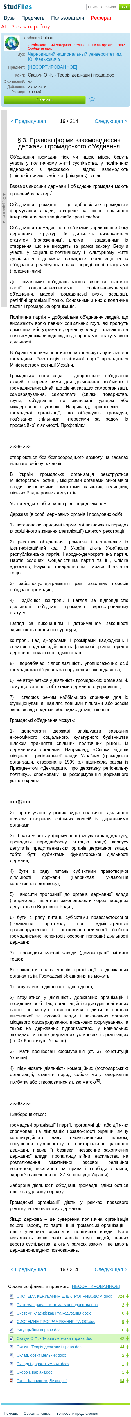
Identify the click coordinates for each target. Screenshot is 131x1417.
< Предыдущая (28, 121)
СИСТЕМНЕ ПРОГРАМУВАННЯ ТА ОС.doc (56, 1321)
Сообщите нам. (40, 48)
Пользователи (67, 18)
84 (122, 1380)
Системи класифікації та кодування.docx (54, 1313)
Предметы (33, 18)
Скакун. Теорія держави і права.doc (49, 1347)
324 (121, 1296)
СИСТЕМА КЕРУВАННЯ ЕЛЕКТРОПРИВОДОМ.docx (64, 1296)
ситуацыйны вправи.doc (38, 1330)
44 (122, 1347)
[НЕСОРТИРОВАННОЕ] (52, 67)
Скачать (44, 99)
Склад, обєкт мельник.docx (41, 1355)
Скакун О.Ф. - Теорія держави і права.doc (54, 1338)
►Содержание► (4, 208)
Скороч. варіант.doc (34, 1372)
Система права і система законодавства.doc (57, 1304)
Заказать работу (31, 27)
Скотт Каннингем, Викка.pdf (42, 1380)
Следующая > (111, 121)
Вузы (10, 18)
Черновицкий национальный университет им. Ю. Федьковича (75, 57)
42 (122, 1338)
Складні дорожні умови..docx (43, 1364)
